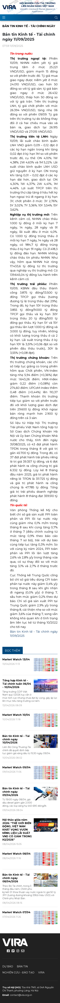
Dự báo (7, 966)
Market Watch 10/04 (16, 714)
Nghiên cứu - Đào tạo (18, 972)
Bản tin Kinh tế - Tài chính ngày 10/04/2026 (16, 739)
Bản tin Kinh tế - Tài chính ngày (28, 26)
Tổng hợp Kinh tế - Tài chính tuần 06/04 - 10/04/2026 (16, 684)
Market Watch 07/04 (16, 912)
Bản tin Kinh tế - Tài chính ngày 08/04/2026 (16, 878)
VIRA (9, 7)
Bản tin (22, 966)
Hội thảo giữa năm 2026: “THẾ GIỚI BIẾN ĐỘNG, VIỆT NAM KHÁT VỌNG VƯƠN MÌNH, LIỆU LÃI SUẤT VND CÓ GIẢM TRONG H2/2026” (17, 829)
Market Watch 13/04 (16, 659)
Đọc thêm (12, 650)
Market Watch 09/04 (16, 767)
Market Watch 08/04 (16, 853)
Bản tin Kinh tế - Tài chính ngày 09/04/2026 (16, 792)
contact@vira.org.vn (21, 995)
